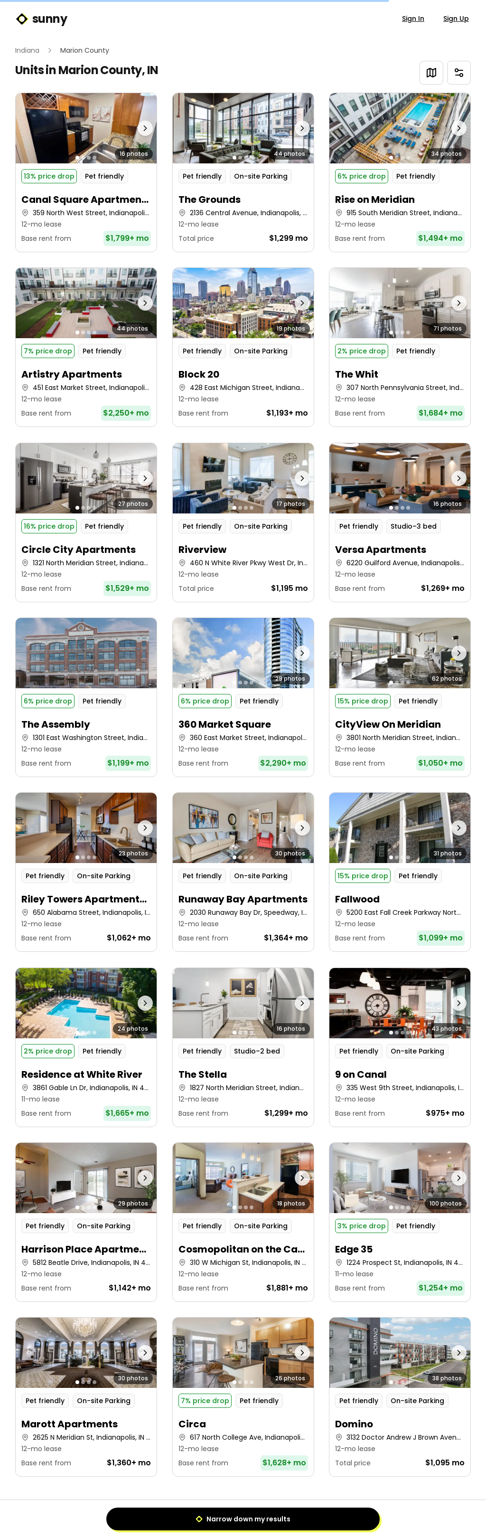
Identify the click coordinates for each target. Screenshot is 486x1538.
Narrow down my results (243, 1519)
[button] (86, 172)
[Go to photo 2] (83, 158)
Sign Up (456, 18)
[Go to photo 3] (89, 158)
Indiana (27, 50)
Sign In (413, 18)
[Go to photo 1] (77, 158)
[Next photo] (139, 128)
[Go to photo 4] (94, 158)
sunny (41, 19)
